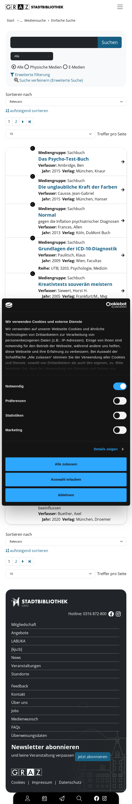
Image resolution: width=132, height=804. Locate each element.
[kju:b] (16, 649)
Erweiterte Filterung (30, 74)
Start (10, 20)
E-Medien (77, 67)
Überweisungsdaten (29, 735)
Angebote (19, 632)
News (16, 657)
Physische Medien (46, 67)
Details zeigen (105, 449)
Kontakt (18, 694)
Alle (20, 67)
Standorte (20, 674)
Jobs (15, 710)
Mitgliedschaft (23, 624)
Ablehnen (66, 495)
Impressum (42, 782)
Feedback (19, 686)
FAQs (15, 727)
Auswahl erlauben (66, 479)
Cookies (18, 782)
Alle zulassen (66, 464)
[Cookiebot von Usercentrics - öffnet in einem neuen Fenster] (106, 305)
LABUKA (18, 641)
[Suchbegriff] (54, 42)
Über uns (19, 702)
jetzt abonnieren (92, 756)
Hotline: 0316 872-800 (87, 613)
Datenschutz (70, 782)
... (20, 20)
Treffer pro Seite (111, 134)
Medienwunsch (24, 719)
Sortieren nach (19, 94)
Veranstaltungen (26, 665)
